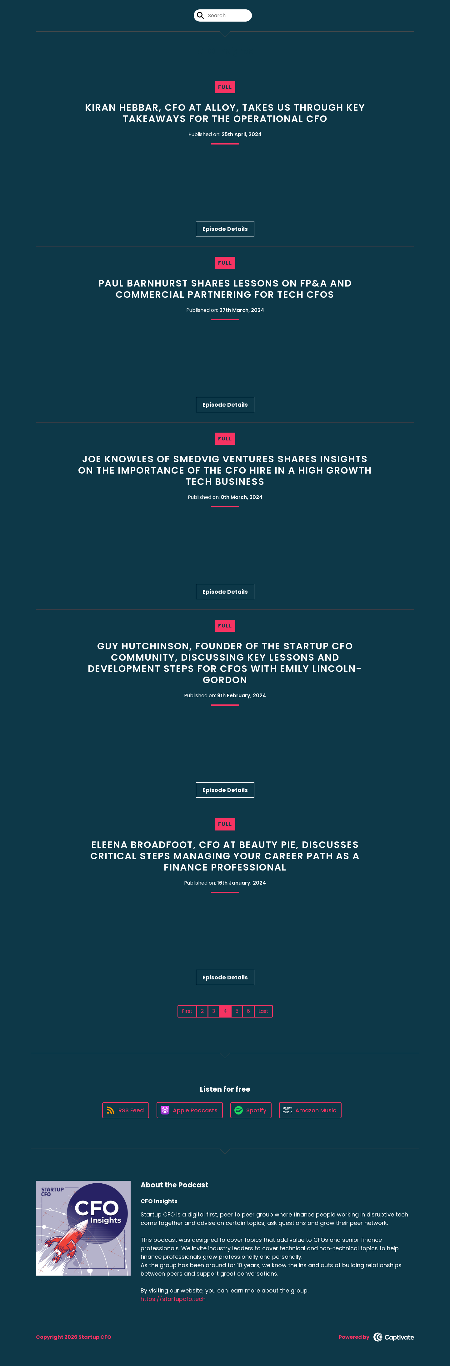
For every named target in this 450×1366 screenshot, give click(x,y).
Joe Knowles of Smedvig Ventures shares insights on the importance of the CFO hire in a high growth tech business (225, 470)
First (187, 1011)
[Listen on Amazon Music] (310, 1110)
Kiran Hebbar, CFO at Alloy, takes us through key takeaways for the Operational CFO (225, 113)
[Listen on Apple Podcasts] (190, 1110)
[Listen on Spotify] (251, 1110)
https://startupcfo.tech (173, 1299)
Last (263, 1011)
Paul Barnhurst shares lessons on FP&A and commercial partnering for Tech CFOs (225, 289)
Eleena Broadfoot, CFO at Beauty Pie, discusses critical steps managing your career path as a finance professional (225, 856)
